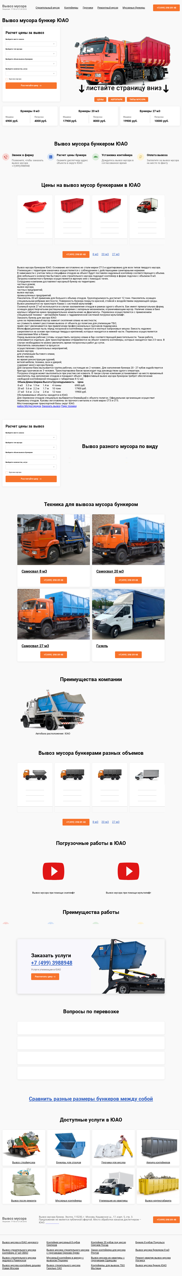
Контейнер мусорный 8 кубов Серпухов (63, 1244)
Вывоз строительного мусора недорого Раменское (19, 1259)
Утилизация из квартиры (113, 1200)
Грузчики (88, 7)
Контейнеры (71, 7)
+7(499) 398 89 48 (166, 7)
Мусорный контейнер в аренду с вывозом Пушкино (65, 1259)
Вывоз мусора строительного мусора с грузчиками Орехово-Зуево (68, 1251)
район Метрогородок (29, 406)
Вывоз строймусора (23, 1162)
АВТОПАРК (116, 99)
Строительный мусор (48, 7)
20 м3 (105, 254)
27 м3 (115, 254)
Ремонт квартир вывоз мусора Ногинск (153, 1259)
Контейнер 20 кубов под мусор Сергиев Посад (108, 1244)
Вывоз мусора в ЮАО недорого (20, 1242)
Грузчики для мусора (113, 1162)
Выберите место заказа (15, 39)
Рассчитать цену (44, 976)
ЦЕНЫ (100, 99)
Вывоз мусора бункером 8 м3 (152, 1250)
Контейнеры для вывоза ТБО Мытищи (108, 1267)
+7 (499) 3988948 (51, 963)
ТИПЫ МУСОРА (137, 99)
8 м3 (95, 254)
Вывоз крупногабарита (158, 1200)
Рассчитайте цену (29, 85)
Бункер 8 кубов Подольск (150, 1242)
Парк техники (69, 406)
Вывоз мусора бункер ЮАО (151, 1265)
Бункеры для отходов (68, 1162)
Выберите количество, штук (16, 69)
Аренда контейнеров (158, 1162)
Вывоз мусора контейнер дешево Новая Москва (21, 1267)
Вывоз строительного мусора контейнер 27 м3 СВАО (19, 1251)
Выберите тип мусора (14, 49)
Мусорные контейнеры (68, 1200)
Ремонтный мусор (107, 7)
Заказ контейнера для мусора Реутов (108, 1251)
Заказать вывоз (51, 406)
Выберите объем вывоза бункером (19, 59)
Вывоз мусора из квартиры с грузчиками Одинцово (108, 1259)
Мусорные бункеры (134, 7)
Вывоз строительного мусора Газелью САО (63, 1267)
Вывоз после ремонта (23, 1200)
